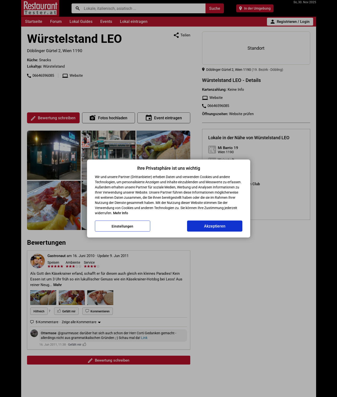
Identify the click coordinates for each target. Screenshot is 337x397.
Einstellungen (122, 226)
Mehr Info (120, 213)
